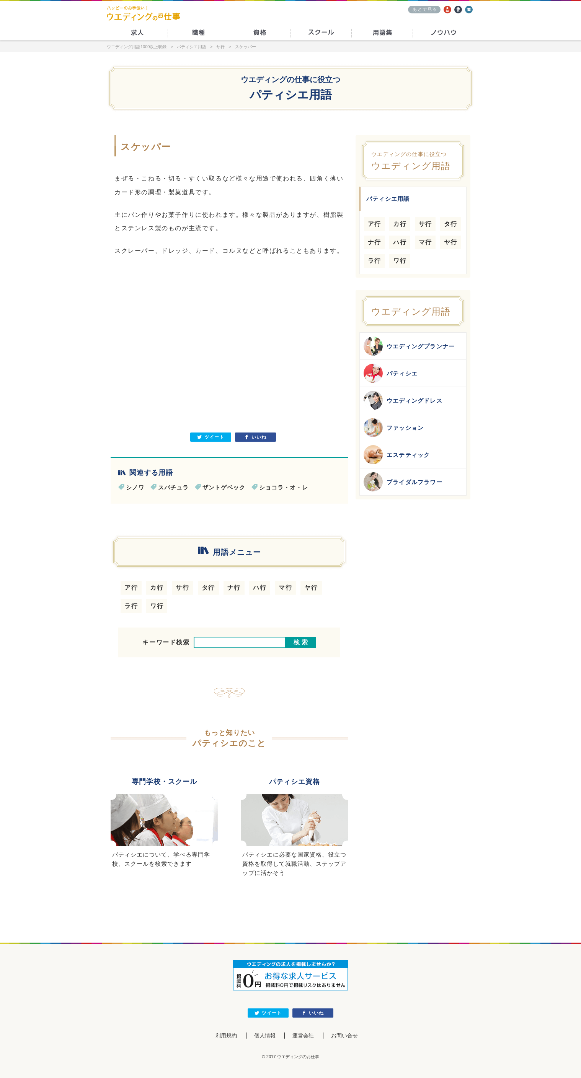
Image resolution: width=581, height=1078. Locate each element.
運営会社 (303, 1035)
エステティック (397, 454)
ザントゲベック (223, 487)
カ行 (156, 587)
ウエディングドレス (403, 400)
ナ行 (234, 587)
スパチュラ (173, 487)
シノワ (135, 487)
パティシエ (391, 373)
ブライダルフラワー (403, 481)
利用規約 (226, 1035)
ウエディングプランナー (409, 346)
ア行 (131, 587)
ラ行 (131, 606)
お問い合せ (344, 1035)
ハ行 (259, 587)
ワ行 (156, 606)
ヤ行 (311, 587)
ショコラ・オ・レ (283, 487)
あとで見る (425, 9)
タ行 (208, 587)
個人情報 (265, 1035)
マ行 (285, 587)
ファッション (394, 427)
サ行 (182, 587)
